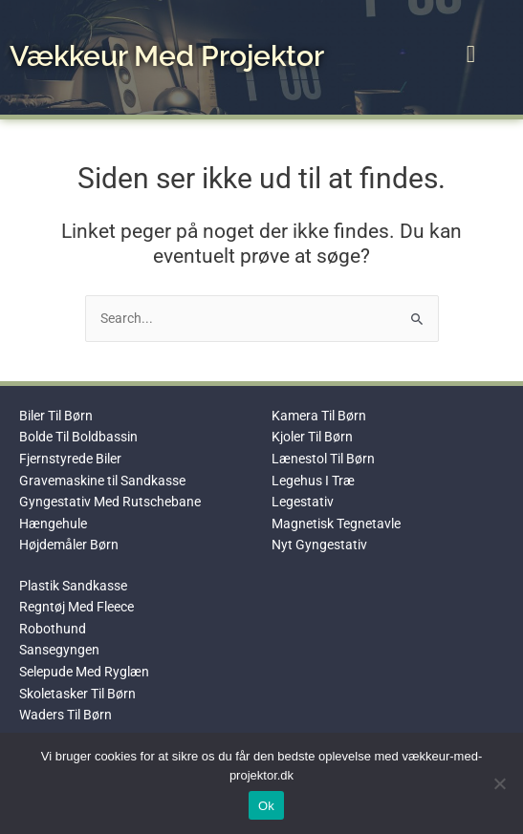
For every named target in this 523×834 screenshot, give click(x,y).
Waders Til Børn (65, 714)
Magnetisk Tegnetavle (336, 523)
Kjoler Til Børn (312, 436)
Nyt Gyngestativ (319, 544)
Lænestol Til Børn (323, 458)
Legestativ (303, 501)
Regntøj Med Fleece (76, 606)
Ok (266, 806)
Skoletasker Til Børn (77, 693)
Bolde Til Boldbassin (78, 436)
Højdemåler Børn (69, 544)
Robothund (52, 628)
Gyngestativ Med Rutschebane (110, 501)
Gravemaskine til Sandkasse (102, 480)
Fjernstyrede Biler (70, 458)
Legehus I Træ (313, 480)
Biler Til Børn (56, 415)
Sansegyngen (59, 649)
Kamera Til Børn (319, 415)
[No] (499, 783)
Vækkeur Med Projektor (167, 56)
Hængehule (53, 523)
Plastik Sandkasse (73, 585)
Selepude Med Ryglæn (84, 671)
